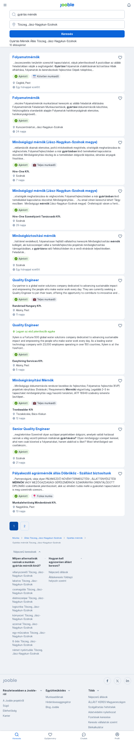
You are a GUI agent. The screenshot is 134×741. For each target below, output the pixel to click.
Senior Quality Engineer (31, 429)
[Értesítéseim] (129, 5)
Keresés (67, 34)
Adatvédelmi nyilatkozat (102, 712)
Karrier (6, 715)
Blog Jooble (52, 707)
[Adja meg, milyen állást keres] (67, 14)
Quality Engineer (25, 280)
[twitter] (117, 680)
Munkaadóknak (54, 696)
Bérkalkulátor (95, 727)
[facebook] (107, 680)
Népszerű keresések (27, 552)
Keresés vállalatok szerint (102, 722)
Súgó (6, 705)
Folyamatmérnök (26, 57)
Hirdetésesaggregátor (58, 702)
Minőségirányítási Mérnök (33, 380)
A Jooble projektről (13, 700)
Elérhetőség (10, 710)
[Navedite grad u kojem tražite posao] (67, 24)
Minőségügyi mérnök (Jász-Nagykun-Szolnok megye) (54, 142)
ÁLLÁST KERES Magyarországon (107, 702)
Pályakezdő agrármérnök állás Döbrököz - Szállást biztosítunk (61, 473)
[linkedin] (127, 680)
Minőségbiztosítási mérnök (34, 236)
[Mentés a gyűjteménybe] (120, 57)
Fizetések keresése (99, 717)
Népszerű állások (58, 572)
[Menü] (5, 5)
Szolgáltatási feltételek (101, 707)
